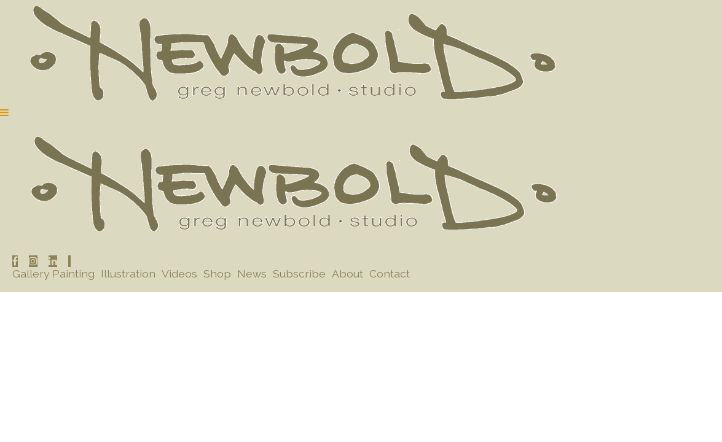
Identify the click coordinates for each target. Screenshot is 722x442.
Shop (217, 273)
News (252, 273)
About (347, 273)
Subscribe (299, 273)
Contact (389, 273)
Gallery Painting (53, 273)
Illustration (128, 273)
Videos (179, 273)
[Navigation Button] (4, 112)
